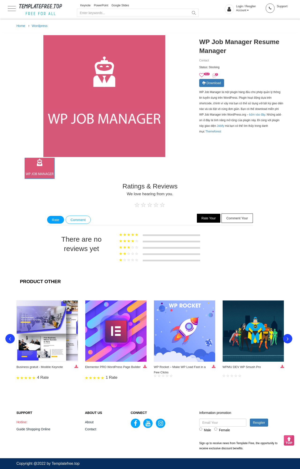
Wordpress (39, 26)
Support (282, 6)
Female (222, 430)
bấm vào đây (257, 114)
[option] (40, 168)
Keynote (85, 5)
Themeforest (213, 131)
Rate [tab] (55, 220)
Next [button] (287, 339)
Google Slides (120, 5)
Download (211, 83)
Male (205, 430)
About (89, 422)
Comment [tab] (78, 220)
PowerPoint (101, 5)
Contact (90, 429)
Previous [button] (10, 339)
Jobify (220, 126)
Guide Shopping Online (33, 429)
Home (20, 26)
